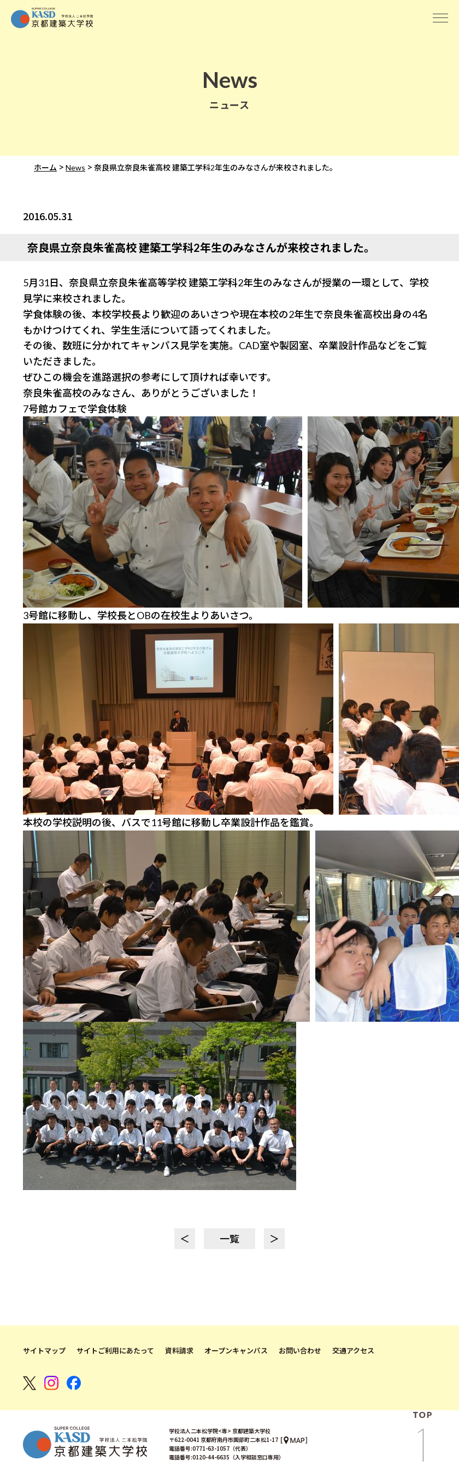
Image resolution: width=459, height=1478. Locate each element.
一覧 (229, 1239)
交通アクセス (353, 1350)
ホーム (45, 167)
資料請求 (179, 1350)
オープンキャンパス (236, 1350)
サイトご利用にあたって (115, 1350)
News (75, 167)
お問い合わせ (300, 1350)
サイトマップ (44, 1350)
